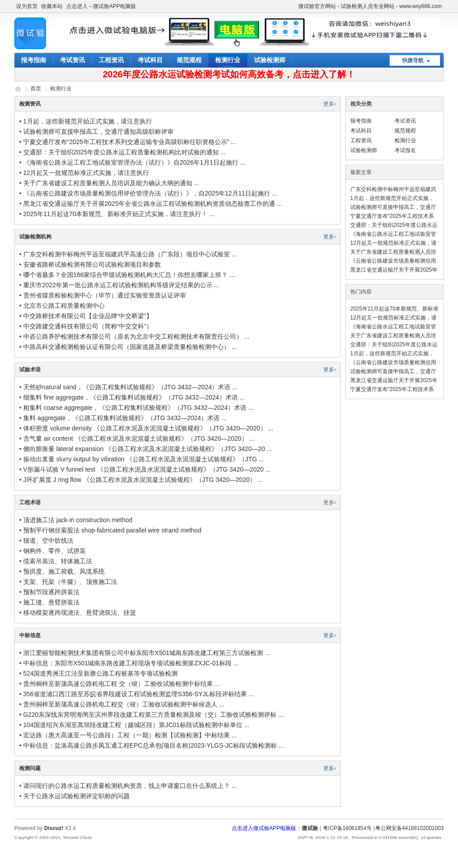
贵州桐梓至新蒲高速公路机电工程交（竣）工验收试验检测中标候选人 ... (124, 704)
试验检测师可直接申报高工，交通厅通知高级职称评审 (98, 131)
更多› (329, 104)
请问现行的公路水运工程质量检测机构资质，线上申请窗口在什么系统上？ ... (130, 785)
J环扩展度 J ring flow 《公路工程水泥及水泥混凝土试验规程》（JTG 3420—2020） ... (143, 479)
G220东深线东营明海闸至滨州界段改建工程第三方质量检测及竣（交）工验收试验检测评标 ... (153, 714)
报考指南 (33, 60)
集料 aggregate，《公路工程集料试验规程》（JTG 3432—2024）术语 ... (125, 417)
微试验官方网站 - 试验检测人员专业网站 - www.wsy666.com (370, 6)
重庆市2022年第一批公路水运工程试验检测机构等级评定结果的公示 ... (121, 285)
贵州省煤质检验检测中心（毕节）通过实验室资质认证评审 (104, 295)
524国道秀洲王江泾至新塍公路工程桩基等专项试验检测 (100, 673)
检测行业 (227, 60)
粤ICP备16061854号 (347, 828)
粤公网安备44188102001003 (409, 828)
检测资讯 (30, 104)
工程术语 (30, 502)
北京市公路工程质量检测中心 (64, 305)
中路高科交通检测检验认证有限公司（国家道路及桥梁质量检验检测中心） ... (130, 346)
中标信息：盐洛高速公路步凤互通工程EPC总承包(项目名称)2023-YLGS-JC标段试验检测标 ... (153, 745)
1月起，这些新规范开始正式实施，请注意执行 (87, 121)
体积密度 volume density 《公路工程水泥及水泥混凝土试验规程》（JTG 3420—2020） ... (148, 428)
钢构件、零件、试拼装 (54, 550)
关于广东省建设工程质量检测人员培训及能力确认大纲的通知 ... (111, 183)
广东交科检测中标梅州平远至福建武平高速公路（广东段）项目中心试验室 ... (130, 254)
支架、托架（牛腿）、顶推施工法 (70, 581)
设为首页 (27, 6)
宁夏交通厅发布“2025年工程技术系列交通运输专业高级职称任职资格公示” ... (129, 141)
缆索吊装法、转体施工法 (57, 561)
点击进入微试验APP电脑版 (264, 828)
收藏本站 (52, 6)
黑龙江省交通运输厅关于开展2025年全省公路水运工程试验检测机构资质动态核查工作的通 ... (152, 203)
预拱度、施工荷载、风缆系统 (64, 571)
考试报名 (405, 150)
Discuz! (54, 828)
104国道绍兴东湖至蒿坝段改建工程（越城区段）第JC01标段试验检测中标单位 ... (136, 724)
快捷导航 (413, 60)
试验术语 (30, 369)
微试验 (17, 88)
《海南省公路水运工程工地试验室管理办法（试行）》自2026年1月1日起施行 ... (134, 162)
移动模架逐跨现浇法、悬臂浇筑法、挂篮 (79, 612)
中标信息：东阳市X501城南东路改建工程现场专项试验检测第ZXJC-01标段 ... (131, 663)
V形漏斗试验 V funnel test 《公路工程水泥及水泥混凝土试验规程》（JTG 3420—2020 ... (147, 469)
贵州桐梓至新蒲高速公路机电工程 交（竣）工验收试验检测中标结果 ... (121, 683)
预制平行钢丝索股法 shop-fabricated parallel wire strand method (112, 530)
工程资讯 (111, 60)
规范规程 (189, 60)
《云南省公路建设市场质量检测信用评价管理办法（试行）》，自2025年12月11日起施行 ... (150, 193)
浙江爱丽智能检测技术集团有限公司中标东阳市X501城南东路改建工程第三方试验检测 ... (146, 652)
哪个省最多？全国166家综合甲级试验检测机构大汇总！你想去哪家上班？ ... (129, 274)
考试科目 (150, 60)
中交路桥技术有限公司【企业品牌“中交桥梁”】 (88, 315)
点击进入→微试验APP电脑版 (101, 6)
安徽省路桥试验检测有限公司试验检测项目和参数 (92, 264)
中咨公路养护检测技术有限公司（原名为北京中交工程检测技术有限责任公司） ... (136, 336)
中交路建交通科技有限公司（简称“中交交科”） (88, 326)
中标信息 (30, 635)
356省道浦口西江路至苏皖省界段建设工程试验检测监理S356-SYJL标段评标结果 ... (138, 694)
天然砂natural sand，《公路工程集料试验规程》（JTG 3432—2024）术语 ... (130, 387)
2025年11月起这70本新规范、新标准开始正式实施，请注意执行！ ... (119, 213)
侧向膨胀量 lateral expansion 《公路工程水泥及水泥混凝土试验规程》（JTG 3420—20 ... (147, 448)
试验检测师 (269, 60)
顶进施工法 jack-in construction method (77, 520)
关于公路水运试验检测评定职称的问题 (76, 796)
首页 (35, 88)
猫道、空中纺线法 (48, 540)
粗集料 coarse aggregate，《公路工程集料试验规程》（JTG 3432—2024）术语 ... (138, 407)
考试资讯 (72, 60)
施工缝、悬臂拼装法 (51, 602)
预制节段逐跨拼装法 (51, 592)
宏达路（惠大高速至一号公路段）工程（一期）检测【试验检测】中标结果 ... (130, 735)
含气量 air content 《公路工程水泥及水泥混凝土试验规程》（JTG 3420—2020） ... (138, 438)
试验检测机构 (35, 237)
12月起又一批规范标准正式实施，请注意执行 (86, 172)
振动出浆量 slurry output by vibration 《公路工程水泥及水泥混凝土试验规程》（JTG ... (143, 459)
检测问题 (30, 768)
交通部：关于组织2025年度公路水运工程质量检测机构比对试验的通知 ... (124, 152)
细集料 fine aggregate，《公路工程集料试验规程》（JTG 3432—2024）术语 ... (134, 397)
